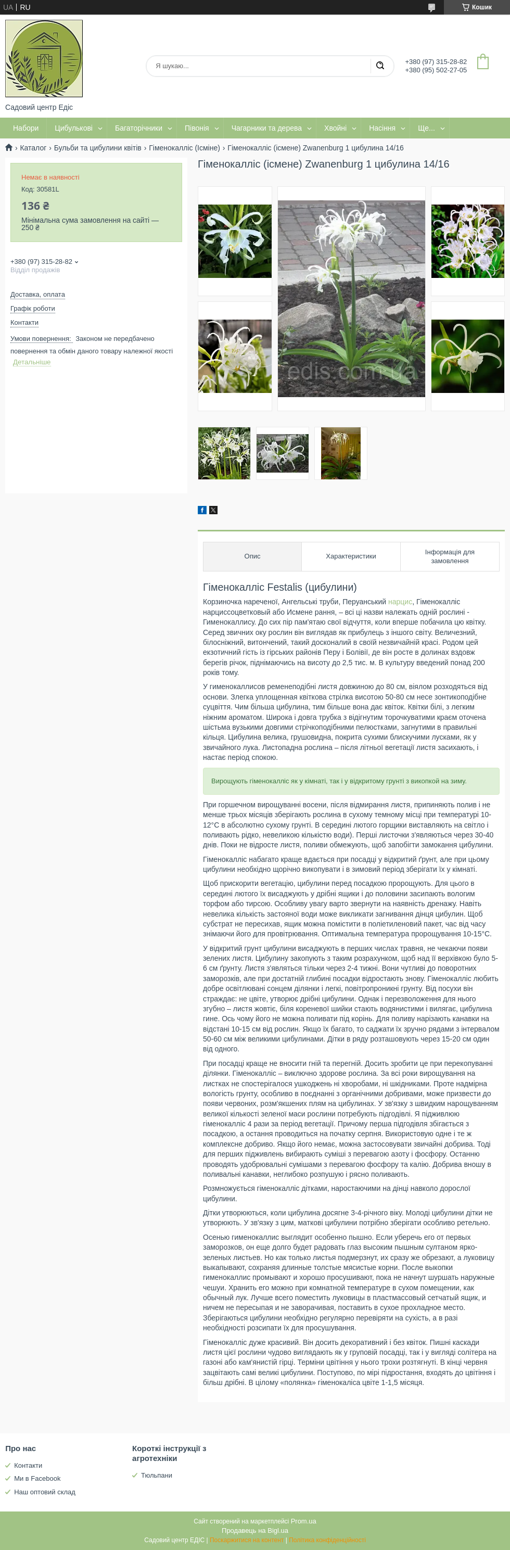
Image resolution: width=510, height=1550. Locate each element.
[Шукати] (380, 66)
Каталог (33, 148)
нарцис (400, 602)
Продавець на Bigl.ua (255, 1530)
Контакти (28, 1465)
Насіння (382, 128)
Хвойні (335, 128)
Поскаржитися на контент (247, 1540)
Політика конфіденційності (327, 1540)
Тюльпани (156, 1475)
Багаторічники (138, 128)
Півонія (197, 128)
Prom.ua (303, 1521)
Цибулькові (74, 128)
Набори (26, 128)
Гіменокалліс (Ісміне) (184, 148)
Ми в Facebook (37, 1478)
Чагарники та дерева (267, 128)
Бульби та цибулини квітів (98, 148)
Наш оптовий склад (44, 1492)
